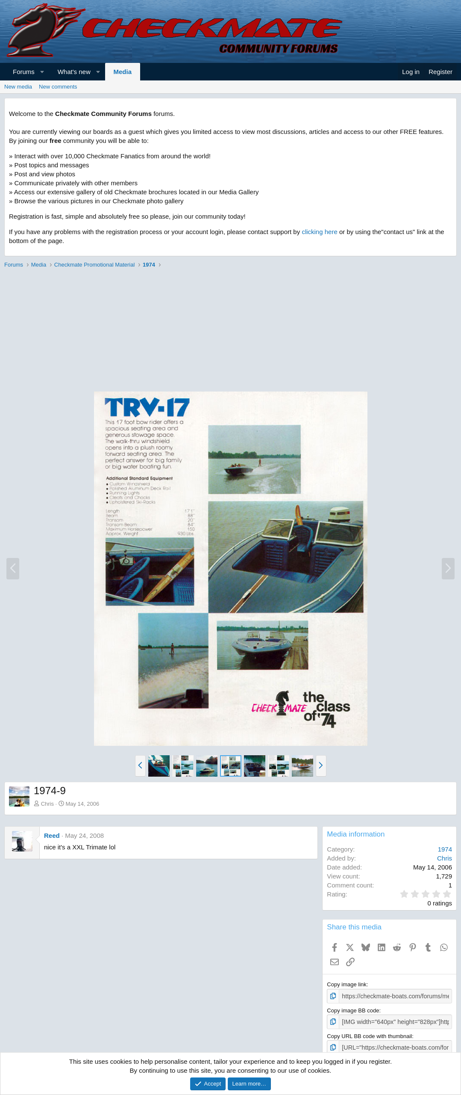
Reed (52, 835)
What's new (74, 71)
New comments (58, 86)
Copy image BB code (353, 1009)
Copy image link (347, 984)
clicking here (319, 231)
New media (18, 86)
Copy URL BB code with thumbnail (369, 1034)
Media (123, 71)
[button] (42, 71)
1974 (445, 849)
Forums (24, 71)
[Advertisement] (230, 331)
